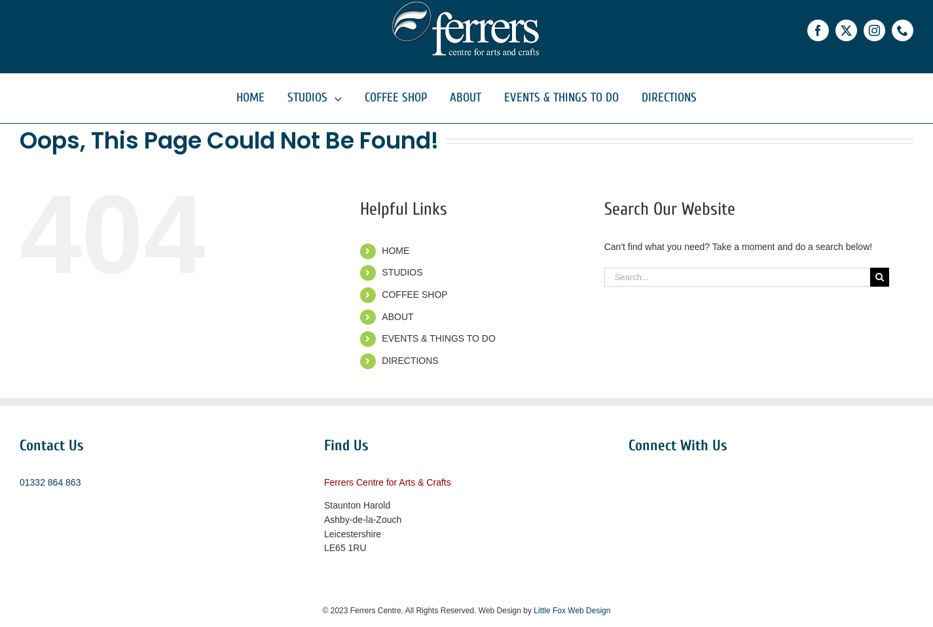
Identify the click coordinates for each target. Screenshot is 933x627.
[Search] (879, 277)
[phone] (902, 30)
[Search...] (737, 277)
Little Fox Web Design (572, 610)
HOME (395, 250)
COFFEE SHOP (414, 294)
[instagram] (874, 30)
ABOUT (397, 317)
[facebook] (818, 30)
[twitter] (846, 30)
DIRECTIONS (410, 360)
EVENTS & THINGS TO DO (438, 338)
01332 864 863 (50, 482)
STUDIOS (402, 272)
